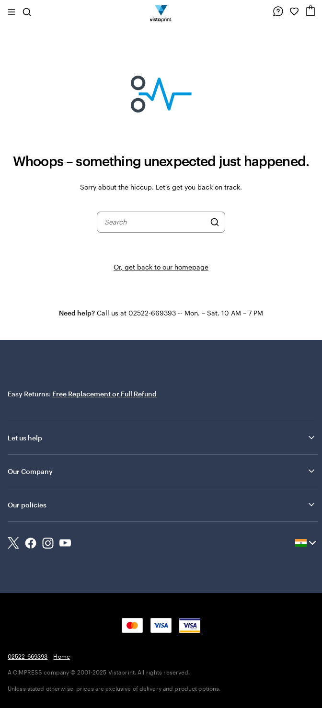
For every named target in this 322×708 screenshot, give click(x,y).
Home (61, 656)
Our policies (162, 504)
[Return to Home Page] (161, 11)
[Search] (214, 222)
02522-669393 (27, 656)
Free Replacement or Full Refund (104, 394)
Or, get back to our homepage (161, 267)
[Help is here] (278, 11)
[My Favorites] (294, 11)
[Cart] (310, 11)
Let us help (162, 437)
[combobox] (154, 222)
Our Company (162, 471)
